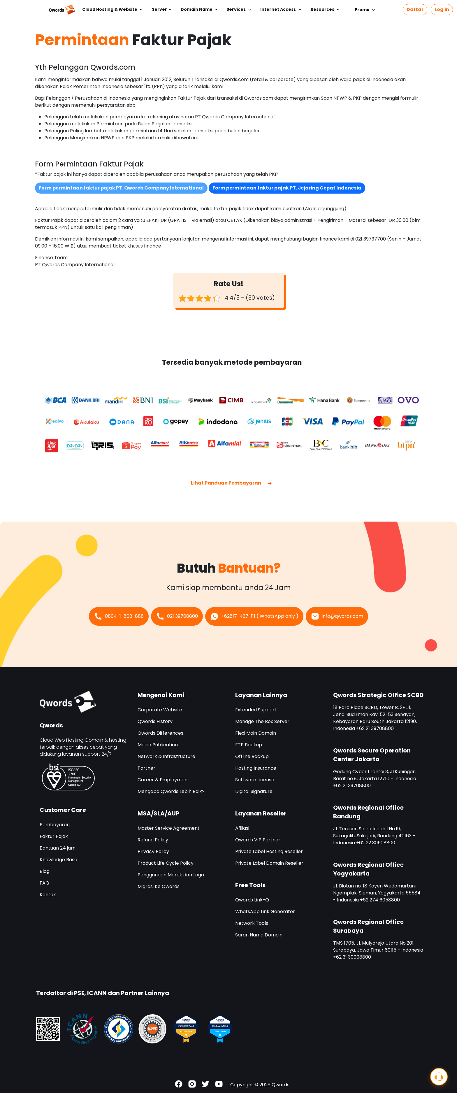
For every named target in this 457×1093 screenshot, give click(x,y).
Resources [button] (323, 9)
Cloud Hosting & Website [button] (110, 9)
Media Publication (158, 744)
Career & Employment (163, 779)
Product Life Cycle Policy (166, 863)
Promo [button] (363, 10)
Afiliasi (242, 828)
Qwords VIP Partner (257, 839)
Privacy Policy (153, 851)
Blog (45, 871)
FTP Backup (248, 744)
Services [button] (236, 9)
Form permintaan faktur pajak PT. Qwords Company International (121, 188)
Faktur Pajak (54, 836)
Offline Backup (252, 756)
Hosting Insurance (255, 768)
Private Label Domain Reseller (269, 863)
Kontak (48, 894)
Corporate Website (160, 709)
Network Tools (251, 923)
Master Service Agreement (169, 828)
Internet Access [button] (278, 9)
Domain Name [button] (196, 9)
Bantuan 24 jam (57, 848)
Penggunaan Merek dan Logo (171, 874)
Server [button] (159, 9)
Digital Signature (254, 791)
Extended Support (256, 709)
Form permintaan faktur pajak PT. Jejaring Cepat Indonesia (286, 188)
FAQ (44, 883)
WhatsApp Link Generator (265, 911)
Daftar (415, 9)
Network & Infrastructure (166, 756)
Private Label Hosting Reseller (269, 851)
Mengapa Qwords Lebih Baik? (171, 791)
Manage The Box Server (262, 721)
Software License (254, 779)
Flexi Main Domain (255, 733)
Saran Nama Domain (258, 934)
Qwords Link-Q (252, 899)
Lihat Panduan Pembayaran (232, 483)
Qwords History (155, 721)
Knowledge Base (58, 859)
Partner (146, 768)
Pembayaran (55, 824)
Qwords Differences (160, 733)
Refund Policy (153, 839)
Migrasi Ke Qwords (159, 886)
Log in (442, 9)
